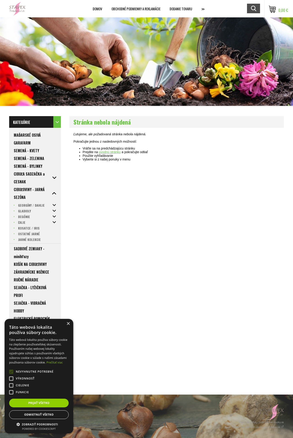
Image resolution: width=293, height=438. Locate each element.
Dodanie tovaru (181, 8)
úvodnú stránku (110, 152)
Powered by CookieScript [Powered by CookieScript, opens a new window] (39, 428)
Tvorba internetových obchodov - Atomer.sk (258, 427)
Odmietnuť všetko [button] (39, 415)
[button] (39, 424)
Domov (97, 8)
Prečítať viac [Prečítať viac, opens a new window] (54, 362)
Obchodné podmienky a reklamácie (135, 8)
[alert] (39, 376)
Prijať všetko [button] (39, 403)
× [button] (68, 324)
